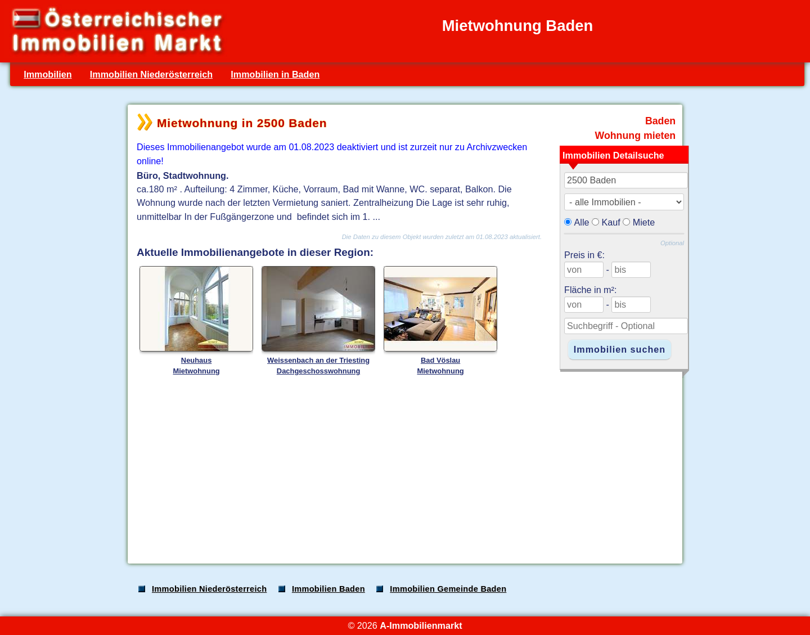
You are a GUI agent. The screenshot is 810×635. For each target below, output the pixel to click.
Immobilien (47, 74)
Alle (582, 222)
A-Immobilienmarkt (421, 625)
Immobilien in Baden (275, 74)
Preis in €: (584, 255)
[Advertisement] (404, 466)
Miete (644, 222)
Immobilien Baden (328, 588)
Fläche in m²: (590, 290)
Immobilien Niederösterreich (151, 74)
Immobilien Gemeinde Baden (448, 588)
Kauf (611, 222)
